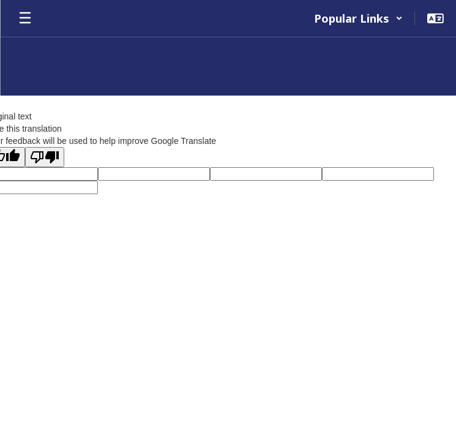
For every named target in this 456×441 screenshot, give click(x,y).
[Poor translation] (44, 157)
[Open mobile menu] (25, 18)
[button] (358, 18)
